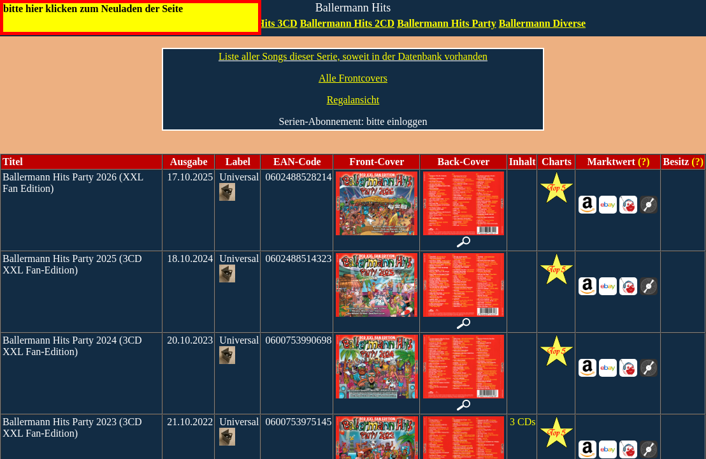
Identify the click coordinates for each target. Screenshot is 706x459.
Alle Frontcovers (353, 78)
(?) (642, 161)
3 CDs (522, 421)
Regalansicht (353, 99)
